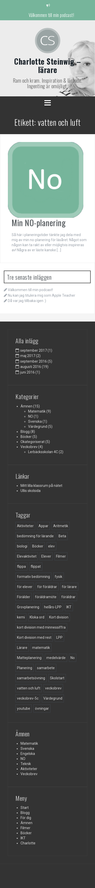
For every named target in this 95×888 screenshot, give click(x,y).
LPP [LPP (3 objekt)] (59, 637)
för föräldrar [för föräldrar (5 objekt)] (47, 587)
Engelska (28, 754)
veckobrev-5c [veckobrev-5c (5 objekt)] (28, 698)
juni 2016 (27, 372)
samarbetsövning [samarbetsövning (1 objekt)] (31, 678)
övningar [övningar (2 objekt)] (42, 708)
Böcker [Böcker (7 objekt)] (37, 546)
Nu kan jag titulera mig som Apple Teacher (41, 295)
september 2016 (33, 361)
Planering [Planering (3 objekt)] (24, 668)
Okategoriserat (33, 442)
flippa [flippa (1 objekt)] (21, 566)
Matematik (37, 411)
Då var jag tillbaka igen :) (27, 301)
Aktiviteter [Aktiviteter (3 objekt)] (25, 526)
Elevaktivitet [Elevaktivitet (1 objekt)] (26, 556)
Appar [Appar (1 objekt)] (43, 526)
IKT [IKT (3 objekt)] (68, 607)
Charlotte (28, 843)
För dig (26, 818)
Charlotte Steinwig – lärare (47, 65)
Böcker (26, 437)
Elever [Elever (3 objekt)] (46, 556)
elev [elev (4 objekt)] (51, 546)
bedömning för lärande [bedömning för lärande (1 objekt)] (35, 536)
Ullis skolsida (31, 491)
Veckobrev (29, 447)
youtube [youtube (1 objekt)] (23, 708)
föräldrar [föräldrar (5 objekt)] (68, 597)
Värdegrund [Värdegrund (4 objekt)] (52, 698)
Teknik (26, 764)
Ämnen (26, 406)
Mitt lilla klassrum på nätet (41, 486)
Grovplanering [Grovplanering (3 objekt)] (28, 607)
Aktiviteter (29, 769)
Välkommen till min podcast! (51, 15)
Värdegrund (37, 426)
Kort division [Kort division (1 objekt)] (58, 617)
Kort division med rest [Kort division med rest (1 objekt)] (34, 637)
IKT (23, 838)
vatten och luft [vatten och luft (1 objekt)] (28, 688)
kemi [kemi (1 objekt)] (21, 617)
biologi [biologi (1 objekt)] (22, 546)
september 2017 (33, 350)
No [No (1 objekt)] (72, 658)
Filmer (25, 828)
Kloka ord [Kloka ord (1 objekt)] (37, 617)
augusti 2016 (30, 367)
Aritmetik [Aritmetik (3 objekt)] (60, 526)
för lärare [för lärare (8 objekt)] (69, 587)
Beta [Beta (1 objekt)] (62, 536)
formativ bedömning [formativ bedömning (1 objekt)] (33, 577)
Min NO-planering (39, 222)
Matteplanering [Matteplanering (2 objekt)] (29, 658)
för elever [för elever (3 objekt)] (24, 587)
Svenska (35, 421)
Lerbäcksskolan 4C (43, 452)
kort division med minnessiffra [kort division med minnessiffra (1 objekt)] (41, 627)
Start (25, 808)
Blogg (25, 432)
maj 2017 (27, 356)
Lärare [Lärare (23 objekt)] (22, 648)
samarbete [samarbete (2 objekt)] (46, 668)
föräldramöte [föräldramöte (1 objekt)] (45, 597)
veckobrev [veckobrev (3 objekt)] (53, 688)
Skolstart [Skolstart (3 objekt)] (57, 678)
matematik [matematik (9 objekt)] (41, 648)
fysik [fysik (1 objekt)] (58, 577)
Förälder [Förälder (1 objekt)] (23, 597)
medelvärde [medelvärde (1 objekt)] (56, 658)
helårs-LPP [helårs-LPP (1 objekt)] (53, 607)
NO (30, 416)
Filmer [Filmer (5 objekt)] (61, 556)
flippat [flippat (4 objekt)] (36, 566)
